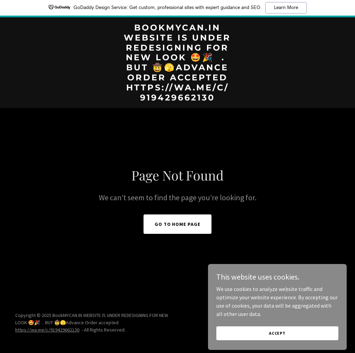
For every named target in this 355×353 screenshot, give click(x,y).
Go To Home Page (178, 224)
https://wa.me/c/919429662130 (47, 330)
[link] (177, 98)
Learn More (286, 7)
